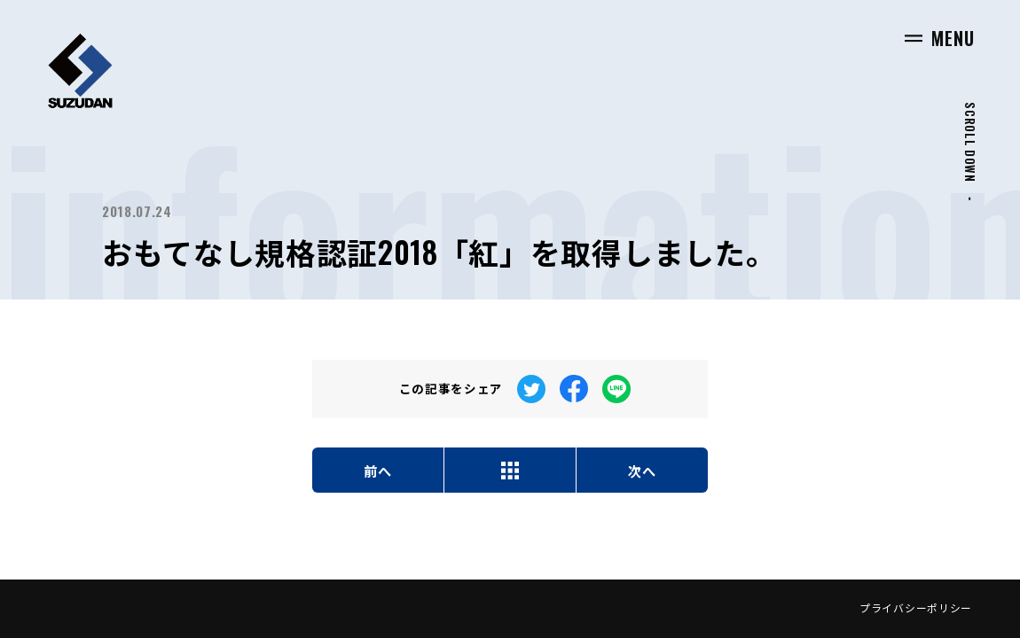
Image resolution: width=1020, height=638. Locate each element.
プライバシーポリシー (915, 607)
